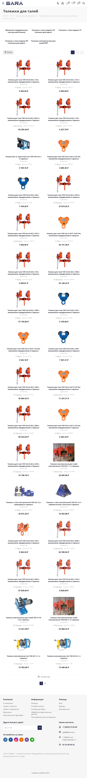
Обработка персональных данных (41, 713)
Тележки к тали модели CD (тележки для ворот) (43, 31)
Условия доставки (38, 709)
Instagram (16, 740)
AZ (74, 745)
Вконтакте (5, 740)
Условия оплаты (37, 706)
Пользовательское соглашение (43, 717)
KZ (63, 745)
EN (71, 745)
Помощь (34, 703)
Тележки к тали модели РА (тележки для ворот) (16, 42)
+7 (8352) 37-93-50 (69, 727)
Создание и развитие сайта (41, 773)
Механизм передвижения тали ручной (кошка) (16, 31)
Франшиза (7, 712)
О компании (8, 703)
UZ (66, 745)
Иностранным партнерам (13, 715)
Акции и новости (10, 706)
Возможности (64, 709)
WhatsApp (32, 740)
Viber (27, 740)
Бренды (62, 706)
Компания (8, 699)
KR (68, 745)
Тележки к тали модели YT (70, 30)
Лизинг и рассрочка (11, 709)
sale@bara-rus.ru (68, 732)
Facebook (11, 740)
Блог (61, 703)
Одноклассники (21, 740)
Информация (37, 699)
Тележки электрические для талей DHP (43, 42)
